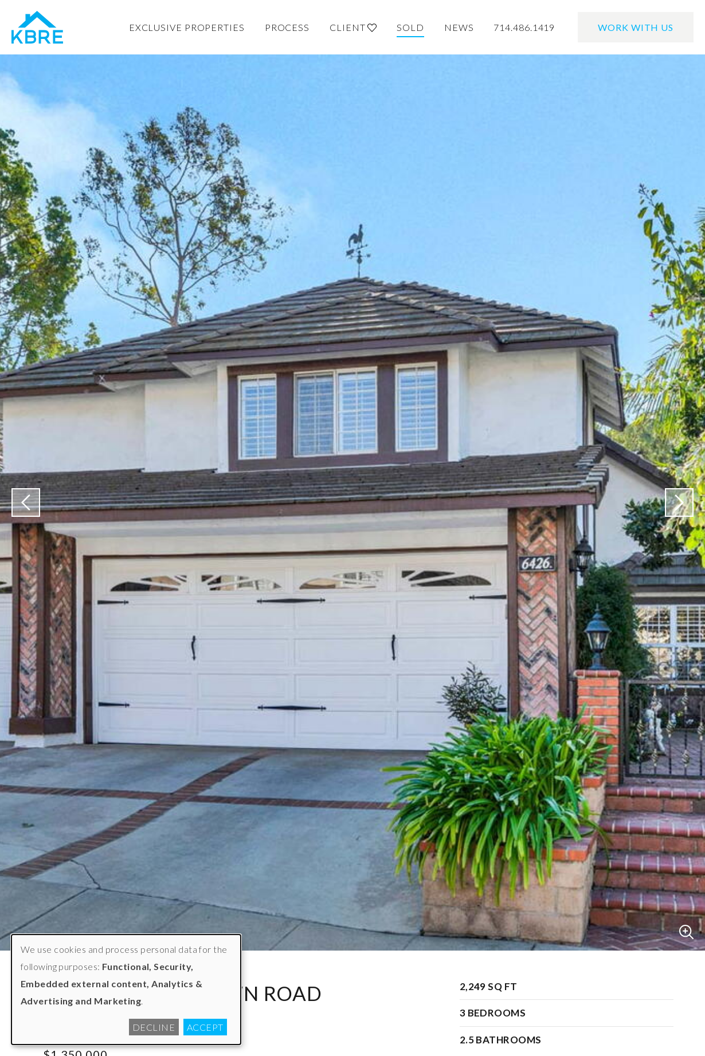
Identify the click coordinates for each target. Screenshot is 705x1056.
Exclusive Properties (187, 27)
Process (287, 27)
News (459, 27)
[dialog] (126, 990)
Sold (410, 27)
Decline (153, 1027)
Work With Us (635, 27)
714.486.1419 (524, 27)
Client (353, 27)
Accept (205, 1027)
